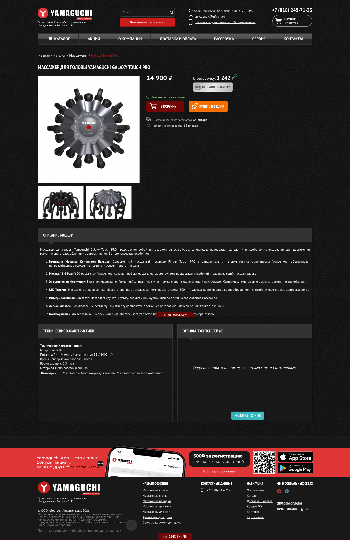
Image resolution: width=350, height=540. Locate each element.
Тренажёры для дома (157, 517)
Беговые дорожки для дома (162, 523)
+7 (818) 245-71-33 (292, 10)
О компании (130, 39)
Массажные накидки (157, 501)
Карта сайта (255, 517)
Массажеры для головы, (99, 373)
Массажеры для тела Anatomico (140, 373)
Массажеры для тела (157, 507)
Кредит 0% (254, 507)
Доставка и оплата (178, 39)
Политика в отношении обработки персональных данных (79, 531)
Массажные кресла (156, 491)
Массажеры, (72, 373)
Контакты (293, 39)
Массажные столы (155, 496)
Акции (94, 39)
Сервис (259, 39)
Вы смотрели (175, 536)
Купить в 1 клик (214, 107)
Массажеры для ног (156, 512)
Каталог (59, 39)
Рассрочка (224, 39)
